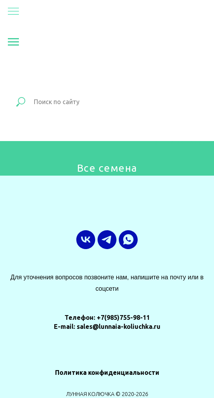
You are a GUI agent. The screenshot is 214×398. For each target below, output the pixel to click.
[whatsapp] (128, 239)
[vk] (85, 239)
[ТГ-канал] (107, 239)
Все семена (107, 168)
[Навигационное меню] (13, 12)
